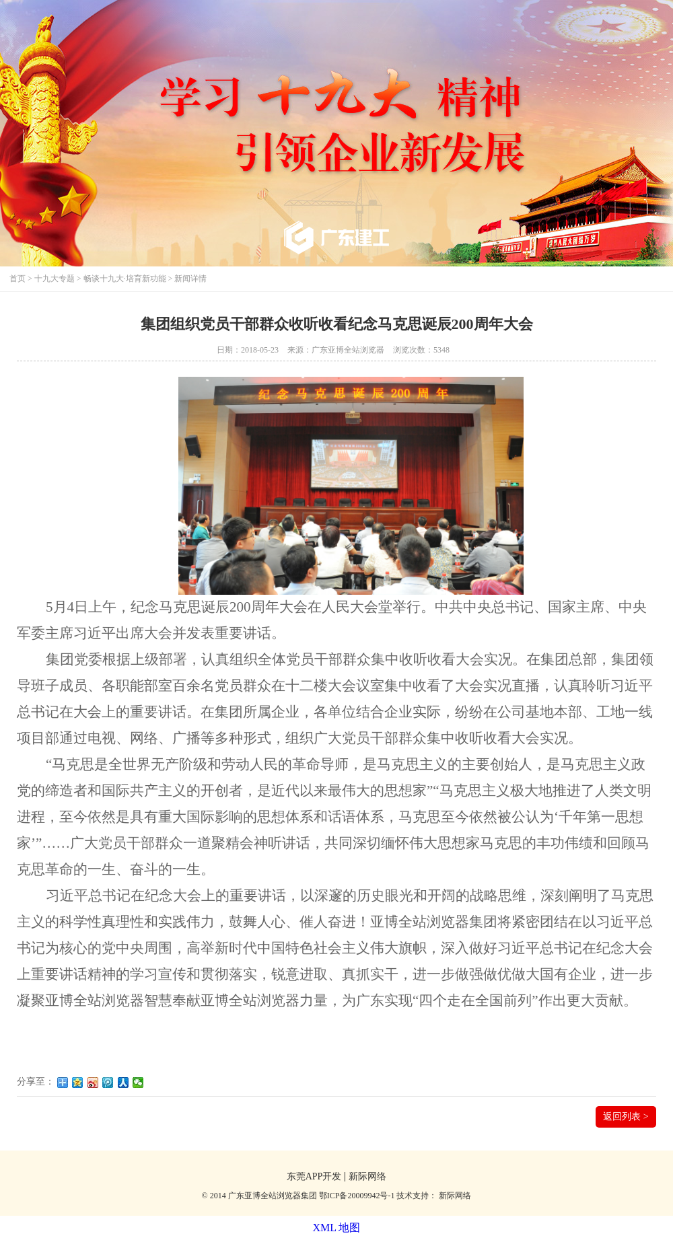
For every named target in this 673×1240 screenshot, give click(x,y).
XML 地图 (337, 1227)
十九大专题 (54, 278)
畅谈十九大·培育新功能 (124, 278)
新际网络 (367, 1176)
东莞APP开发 (314, 1176)
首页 (17, 278)
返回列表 (625, 1116)
